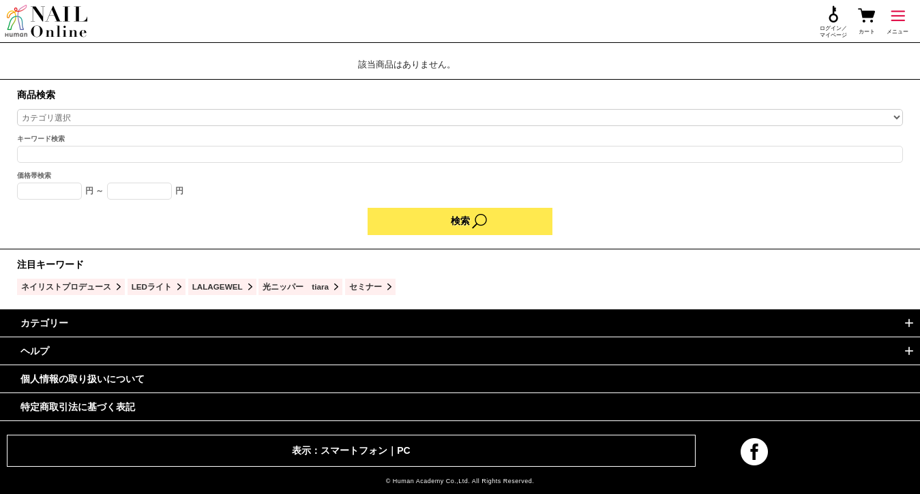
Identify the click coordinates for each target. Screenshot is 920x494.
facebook (754, 451)
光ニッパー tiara (296, 286)
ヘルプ (34, 350)
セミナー (365, 286)
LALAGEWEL (217, 286)
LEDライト (152, 286)
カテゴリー (44, 323)
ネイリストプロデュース (66, 286)
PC (403, 450)
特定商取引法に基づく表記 (77, 406)
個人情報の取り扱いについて (82, 378)
